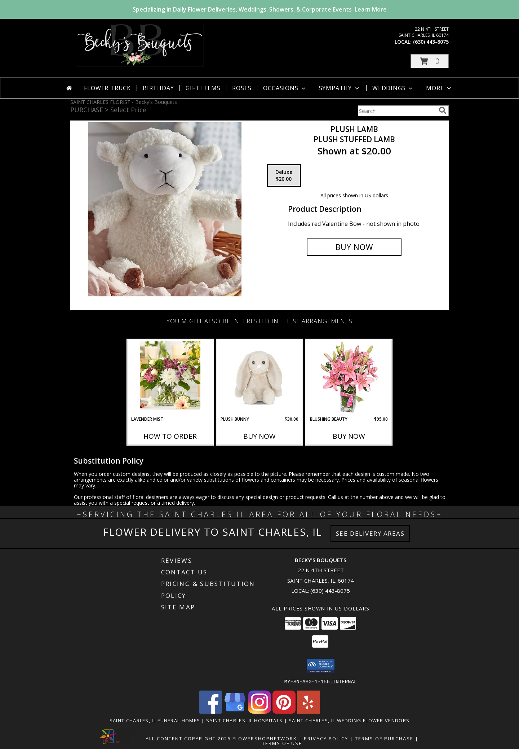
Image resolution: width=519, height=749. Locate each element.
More (439, 88)
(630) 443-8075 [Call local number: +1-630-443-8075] (431, 41)
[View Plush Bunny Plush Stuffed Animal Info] (260, 377)
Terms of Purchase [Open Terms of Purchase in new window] (384, 738)
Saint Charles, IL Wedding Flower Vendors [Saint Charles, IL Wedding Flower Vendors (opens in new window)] (349, 720)
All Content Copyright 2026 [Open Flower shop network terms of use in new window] (188, 738)
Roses (241, 88)
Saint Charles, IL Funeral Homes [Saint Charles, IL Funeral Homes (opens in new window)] (155, 720)
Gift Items (203, 88)
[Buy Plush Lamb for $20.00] (354, 247)
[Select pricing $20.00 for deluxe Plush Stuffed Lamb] (284, 175)
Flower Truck (107, 88)
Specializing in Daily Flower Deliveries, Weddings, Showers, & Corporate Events (260, 9)
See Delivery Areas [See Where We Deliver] (370, 533)
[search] (442, 110)
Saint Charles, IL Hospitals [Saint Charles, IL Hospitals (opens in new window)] (244, 720)
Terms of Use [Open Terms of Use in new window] (282, 743)
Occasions (285, 88)
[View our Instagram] (259, 711)
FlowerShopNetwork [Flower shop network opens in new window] (264, 738)
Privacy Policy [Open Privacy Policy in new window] (326, 738)
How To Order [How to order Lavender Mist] (170, 436)
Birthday (158, 88)
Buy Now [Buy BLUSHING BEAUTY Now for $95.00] (349, 436)
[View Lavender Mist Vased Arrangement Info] (170, 377)
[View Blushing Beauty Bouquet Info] (349, 378)
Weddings (393, 88)
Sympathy (339, 88)
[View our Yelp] (308, 711)
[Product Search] (396, 111)
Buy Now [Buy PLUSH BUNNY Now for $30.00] (259, 436)
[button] (430, 61)
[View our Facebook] (210, 711)
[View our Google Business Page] (235, 711)
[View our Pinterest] (284, 711)
